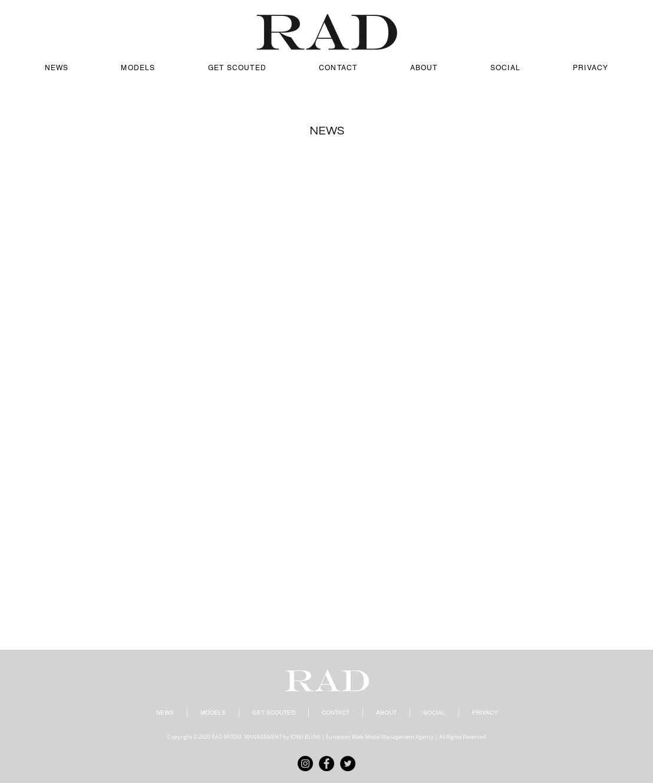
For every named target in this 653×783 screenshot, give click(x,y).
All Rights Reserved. (463, 737)
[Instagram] (305, 763)
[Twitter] (347, 763)
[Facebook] (326, 763)
